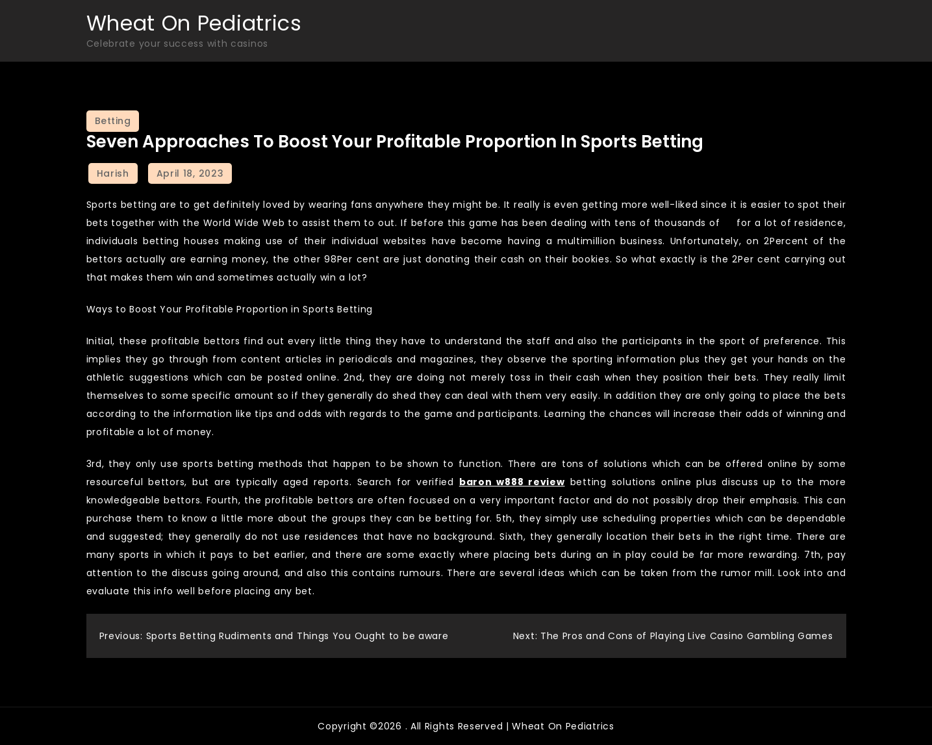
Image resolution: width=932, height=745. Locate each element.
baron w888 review (512, 481)
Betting (113, 120)
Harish (113, 173)
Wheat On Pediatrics (194, 23)
